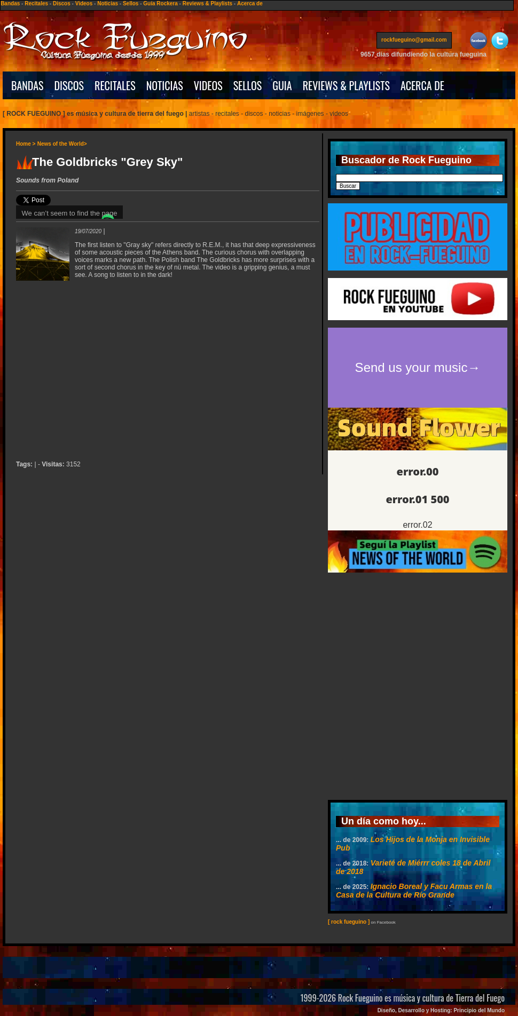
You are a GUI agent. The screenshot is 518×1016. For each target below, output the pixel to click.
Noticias (107, 3)
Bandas (10, 3)
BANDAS (27, 85)
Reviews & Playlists (207, 3)
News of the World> (62, 144)
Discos (61, 3)
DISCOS (69, 85)
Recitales (36, 3)
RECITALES (115, 85)
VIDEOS (208, 85)
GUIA (282, 85)
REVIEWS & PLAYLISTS (346, 85)
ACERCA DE (422, 85)
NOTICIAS (164, 85)
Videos (84, 3)
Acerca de (250, 3)
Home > (25, 144)
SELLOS (247, 85)
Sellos (130, 3)
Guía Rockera (160, 3)
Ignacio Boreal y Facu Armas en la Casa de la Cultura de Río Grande (414, 890)
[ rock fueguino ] (349, 922)
